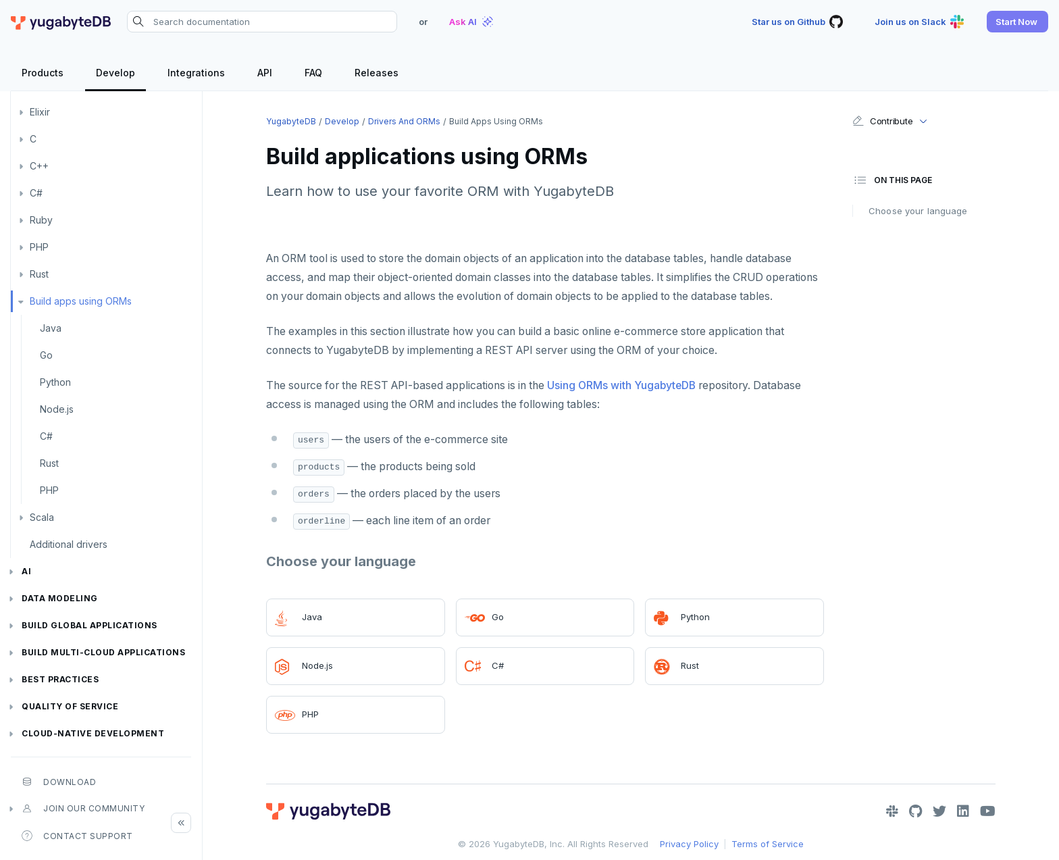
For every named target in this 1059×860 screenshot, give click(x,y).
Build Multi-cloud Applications (103, 652)
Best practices (60, 679)
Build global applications (89, 625)
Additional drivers (68, 544)
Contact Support (77, 835)
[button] (1017, 21)
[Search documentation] (262, 21)
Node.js (57, 409)
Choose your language (918, 210)
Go (46, 355)
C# (36, 193)
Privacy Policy (689, 843)
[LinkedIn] (963, 811)
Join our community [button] (83, 808)
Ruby (41, 220)
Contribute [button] (882, 121)
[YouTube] (988, 811)
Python (55, 382)
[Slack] (892, 811)
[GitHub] (915, 811)
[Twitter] (939, 811)
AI (26, 571)
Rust (39, 274)
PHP (39, 247)
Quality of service (70, 706)
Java (50, 328)
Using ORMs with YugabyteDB (621, 385)
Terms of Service (767, 843)
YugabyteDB (291, 121)
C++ (39, 166)
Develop (342, 121)
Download (59, 781)
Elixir (40, 112)
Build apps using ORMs (81, 301)
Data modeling (60, 598)
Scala (42, 517)
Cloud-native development (93, 733)
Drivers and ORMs (404, 121)
